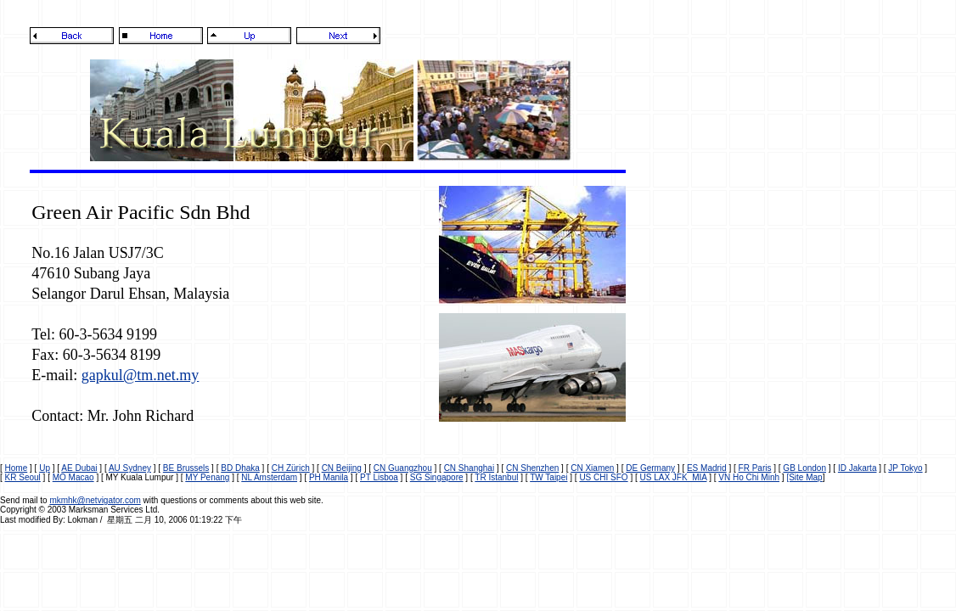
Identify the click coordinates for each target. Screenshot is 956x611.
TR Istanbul (496, 477)
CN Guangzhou (403, 468)
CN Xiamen (592, 468)
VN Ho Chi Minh (748, 477)
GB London (804, 468)
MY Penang (207, 477)
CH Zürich (291, 468)
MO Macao (73, 477)
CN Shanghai (469, 468)
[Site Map (804, 477)
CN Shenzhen (532, 468)
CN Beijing (342, 468)
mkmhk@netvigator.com (94, 500)
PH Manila (328, 477)
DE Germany (650, 468)
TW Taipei (548, 477)
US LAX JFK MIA (673, 477)
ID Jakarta (857, 468)
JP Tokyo (905, 468)
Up (44, 468)
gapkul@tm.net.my (141, 375)
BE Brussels (186, 468)
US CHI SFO (603, 477)
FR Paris (755, 468)
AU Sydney (130, 468)
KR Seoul (23, 477)
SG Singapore (437, 477)
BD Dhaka (240, 468)
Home (16, 468)
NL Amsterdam (269, 477)
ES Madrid (707, 468)
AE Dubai (79, 468)
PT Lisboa (379, 477)
